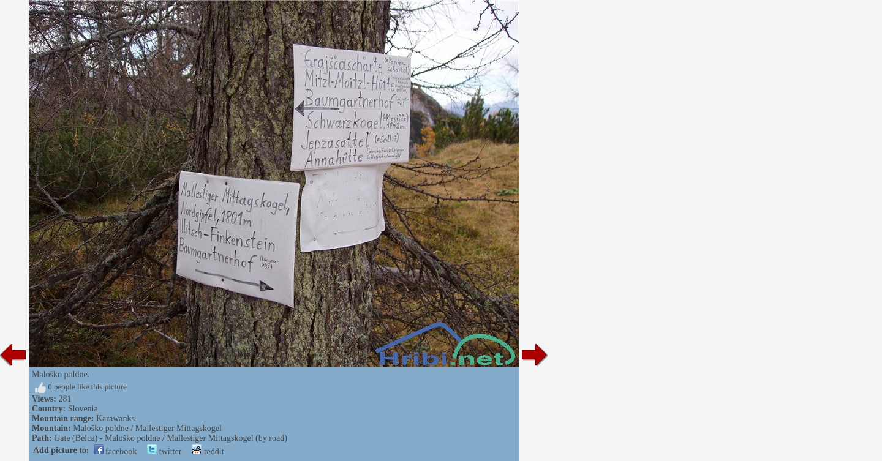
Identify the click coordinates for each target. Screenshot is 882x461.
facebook (115, 451)
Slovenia (83, 408)
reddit (208, 451)
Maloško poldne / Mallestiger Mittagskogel (147, 428)
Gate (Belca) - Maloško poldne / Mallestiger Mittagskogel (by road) (170, 438)
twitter (164, 451)
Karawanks (115, 418)
